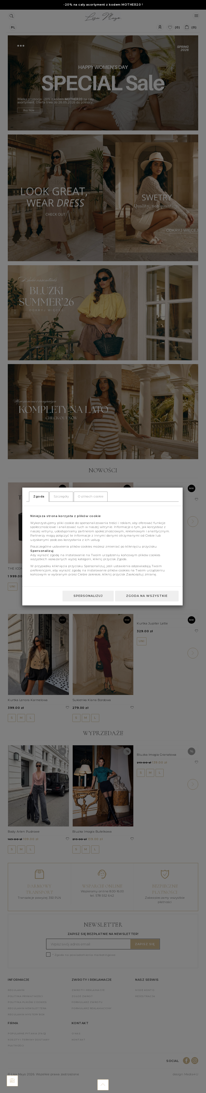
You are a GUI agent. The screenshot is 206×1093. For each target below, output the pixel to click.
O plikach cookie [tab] (90, 496)
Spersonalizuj (88, 596)
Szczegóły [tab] (61, 496)
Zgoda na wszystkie (147, 596)
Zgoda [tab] (39, 496)
